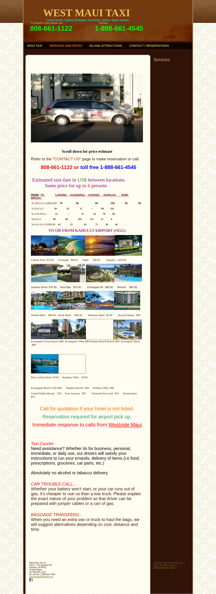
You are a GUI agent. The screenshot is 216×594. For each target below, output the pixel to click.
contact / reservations (149, 45)
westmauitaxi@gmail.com (41, 577)
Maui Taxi (34, 45)
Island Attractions (105, 45)
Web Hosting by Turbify (164, 567)
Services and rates (66, 45)
